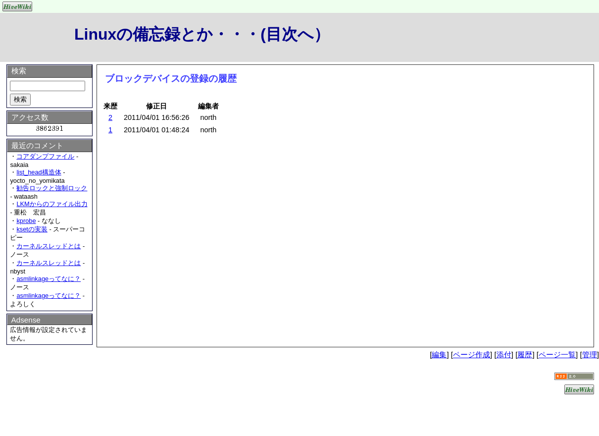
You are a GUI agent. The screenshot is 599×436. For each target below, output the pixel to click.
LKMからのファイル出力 (51, 204)
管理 (589, 354)
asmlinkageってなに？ (48, 278)
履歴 (524, 354)
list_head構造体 (38, 172)
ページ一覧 (557, 354)
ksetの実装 (31, 229)
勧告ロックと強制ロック (51, 188)
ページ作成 (471, 354)
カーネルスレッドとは (48, 246)
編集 (439, 354)
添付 (504, 354)
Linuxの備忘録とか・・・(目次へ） (202, 34)
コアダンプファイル (45, 156)
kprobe (26, 220)
